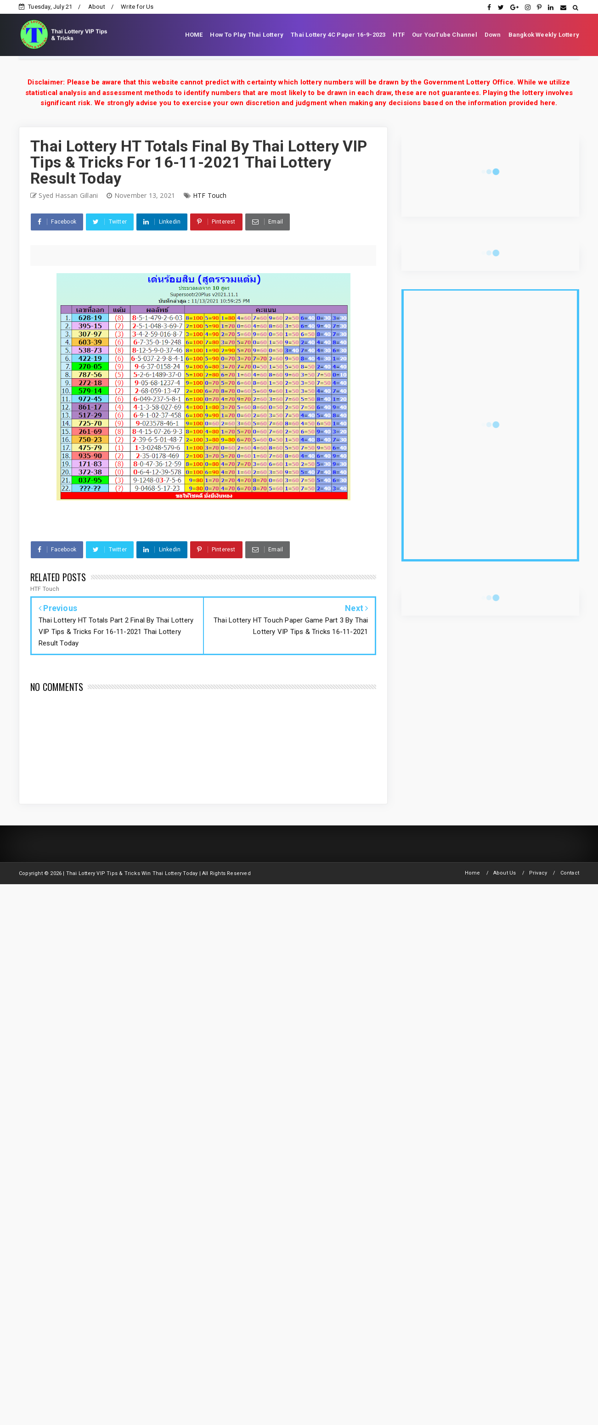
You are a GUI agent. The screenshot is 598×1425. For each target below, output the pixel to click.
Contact (569, 872)
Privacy (538, 872)
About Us (504, 872)
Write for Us (137, 6)
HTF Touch (210, 195)
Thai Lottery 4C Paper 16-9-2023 (338, 34)
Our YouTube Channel (444, 34)
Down (493, 34)
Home (472, 872)
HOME (194, 34)
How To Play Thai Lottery (246, 34)
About (96, 6)
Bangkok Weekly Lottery (543, 34)
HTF (399, 34)
